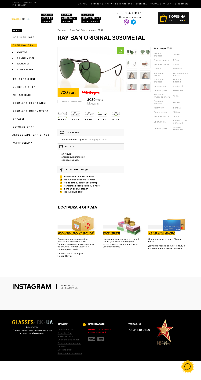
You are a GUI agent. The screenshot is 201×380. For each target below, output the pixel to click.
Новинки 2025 (23, 37)
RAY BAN (66, 15)
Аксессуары (68, 18)
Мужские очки (24, 87)
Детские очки (23, 127)
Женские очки (23, 79)
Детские (67, 21)
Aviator (22, 52)
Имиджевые (21, 95)
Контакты (183, 4)
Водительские (91, 21)
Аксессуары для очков (30, 135)
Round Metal (25, 58)
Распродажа (22, 143)
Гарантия (168, 4)
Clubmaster (25, 69)
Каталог (96, 4)
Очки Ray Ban (65, 351)
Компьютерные (91, 18)
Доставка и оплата (147, 4)
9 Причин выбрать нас (118, 4)
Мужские (47, 18)
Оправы (46, 21)
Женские (87, 15)
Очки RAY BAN (23, 45)
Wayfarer (23, 63)
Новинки (47, 15)
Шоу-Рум (82, 4)
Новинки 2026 (65, 348)
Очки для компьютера (30, 111)
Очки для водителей (29, 103)
